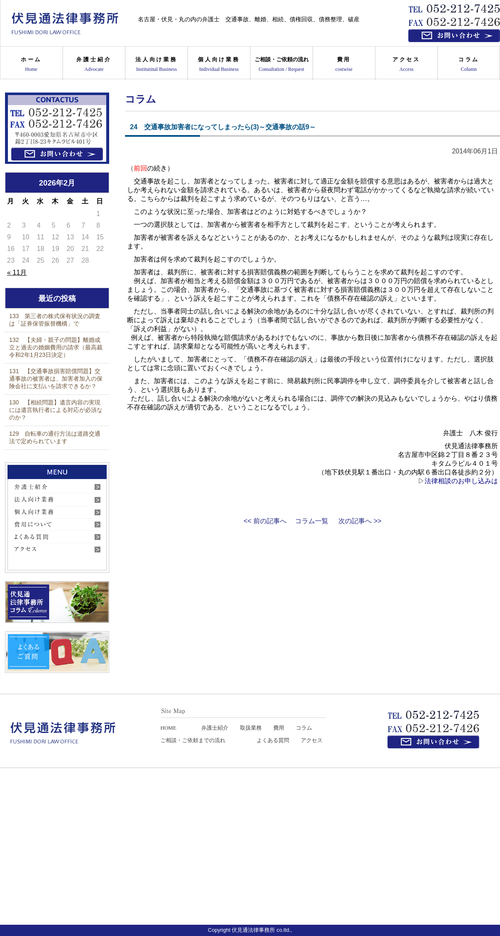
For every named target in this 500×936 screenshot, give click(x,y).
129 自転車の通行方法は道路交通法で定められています (54, 437)
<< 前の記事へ (265, 520)
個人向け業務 (219, 64)
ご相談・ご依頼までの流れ (192, 740)
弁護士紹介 (94, 64)
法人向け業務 (156, 64)
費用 (344, 64)
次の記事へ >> (359, 520)
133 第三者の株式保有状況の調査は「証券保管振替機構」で (54, 320)
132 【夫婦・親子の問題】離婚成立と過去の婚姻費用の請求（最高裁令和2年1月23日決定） (55, 347)
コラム (469, 64)
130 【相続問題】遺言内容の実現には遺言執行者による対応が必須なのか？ (55, 410)
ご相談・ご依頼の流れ (281, 64)
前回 (140, 168)
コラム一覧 (311, 520)
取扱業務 (251, 728)
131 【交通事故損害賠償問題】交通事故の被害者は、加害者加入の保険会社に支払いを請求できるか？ (55, 378)
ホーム (31, 64)
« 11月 (17, 272)
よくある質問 (273, 740)
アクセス (406, 64)
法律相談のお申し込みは (461, 480)
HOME (168, 728)
